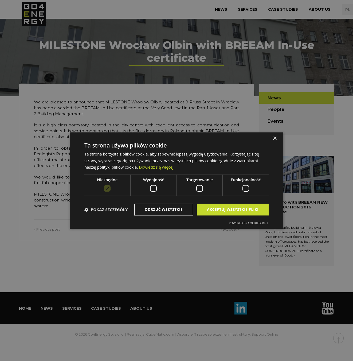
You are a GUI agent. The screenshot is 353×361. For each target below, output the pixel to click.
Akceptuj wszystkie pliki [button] (232, 209)
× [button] (275, 139)
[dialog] (176, 180)
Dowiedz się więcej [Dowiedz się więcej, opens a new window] (156, 167)
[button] (106, 209)
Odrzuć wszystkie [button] (162, 209)
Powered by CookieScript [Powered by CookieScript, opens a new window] (248, 223)
